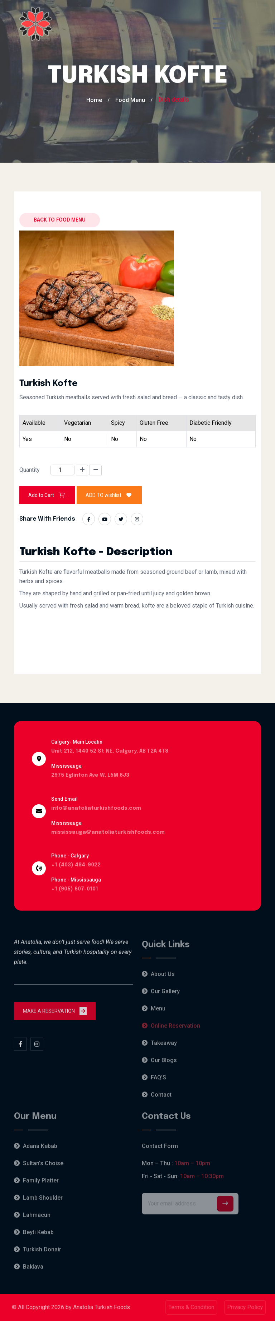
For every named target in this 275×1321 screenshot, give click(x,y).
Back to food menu (60, 220)
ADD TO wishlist (109, 495)
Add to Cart (47, 495)
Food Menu (130, 100)
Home (94, 100)
